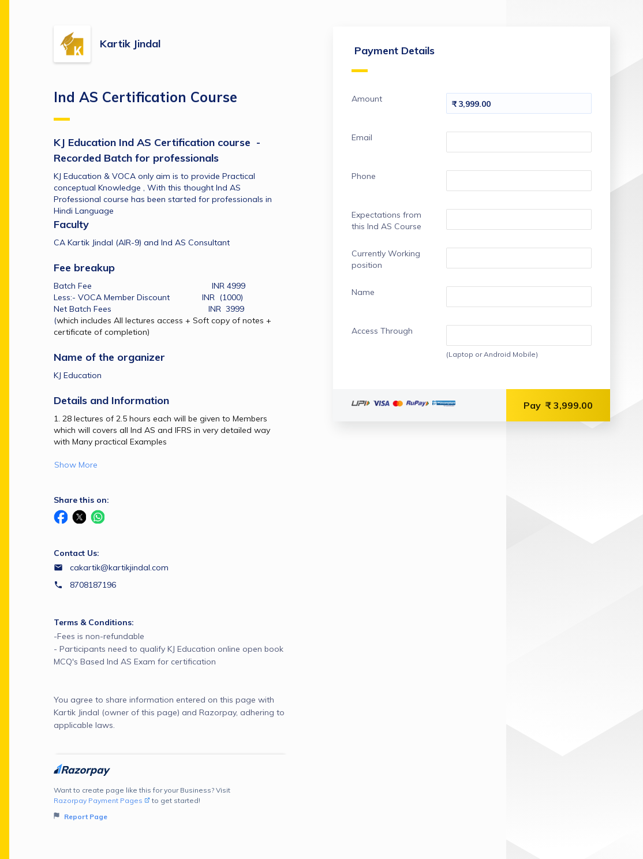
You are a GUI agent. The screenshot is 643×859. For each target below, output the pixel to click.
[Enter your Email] (519, 142)
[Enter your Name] (519, 296)
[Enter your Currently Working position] (519, 258)
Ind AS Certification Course (145, 104)
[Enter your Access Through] (519, 335)
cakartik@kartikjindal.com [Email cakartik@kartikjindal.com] (119, 567)
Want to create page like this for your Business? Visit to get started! (170, 804)
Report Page (80, 816)
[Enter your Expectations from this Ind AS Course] (519, 219)
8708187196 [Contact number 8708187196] (93, 585)
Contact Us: (76, 553)
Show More (76, 465)
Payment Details (393, 58)
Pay (558, 405)
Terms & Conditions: (94, 622)
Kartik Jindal (130, 43)
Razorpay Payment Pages (102, 800)
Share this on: (81, 500)
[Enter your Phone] (519, 180)
